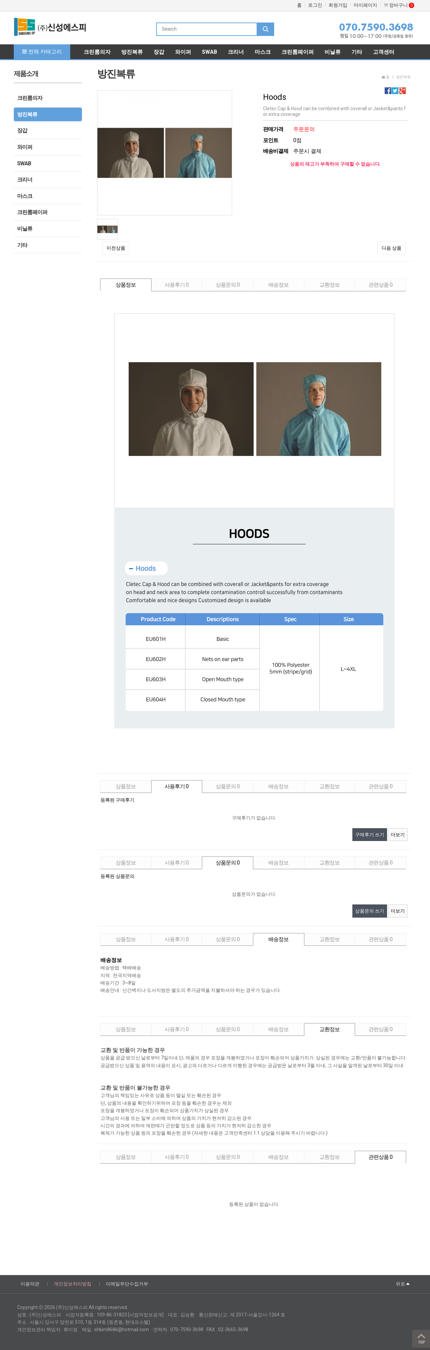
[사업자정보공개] (146, 1314)
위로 (403, 1283)
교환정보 (329, 285)
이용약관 (29, 1283)
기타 (22, 245)
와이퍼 (24, 147)
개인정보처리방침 (72, 1283)
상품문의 (228, 285)
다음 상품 (391, 248)
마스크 (24, 196)
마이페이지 (365, 5)
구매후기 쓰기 (369, 834)
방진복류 (27, 114)
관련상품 (380, 285)
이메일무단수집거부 (127, 1283)
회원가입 (338, 5)
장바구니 (399, 5)
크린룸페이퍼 (32, 212)
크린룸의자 (29, 98)
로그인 (315, 5)
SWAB (24, 163)
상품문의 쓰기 (369, 911)
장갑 (22, 130)
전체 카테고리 (42, 51)
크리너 (24, 179)
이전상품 (115, 248)
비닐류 (24, 228)
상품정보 (126, 285)
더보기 (398, 834)
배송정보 (278, 285)
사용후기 (176, 285)
